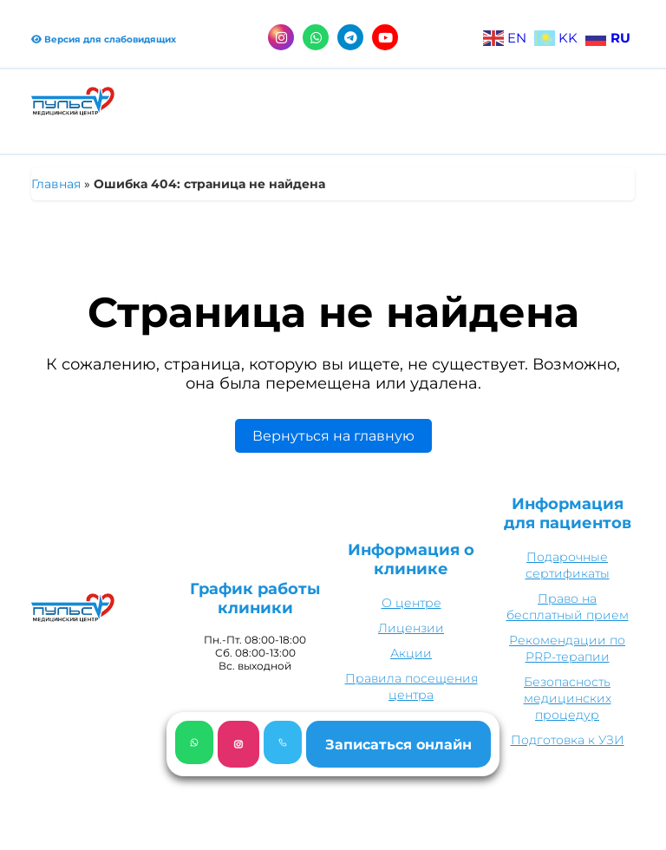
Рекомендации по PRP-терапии (567, 648)
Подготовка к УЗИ (567, 740)
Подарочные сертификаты (568, 565)
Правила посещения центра (411, 686)
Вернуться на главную (333, 436)
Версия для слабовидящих (103, 39)
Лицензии (411, 628)
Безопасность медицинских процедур (567, 698)
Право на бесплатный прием (567, 607)
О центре (411, 603)
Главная (56, 184)
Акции (411, 653)
